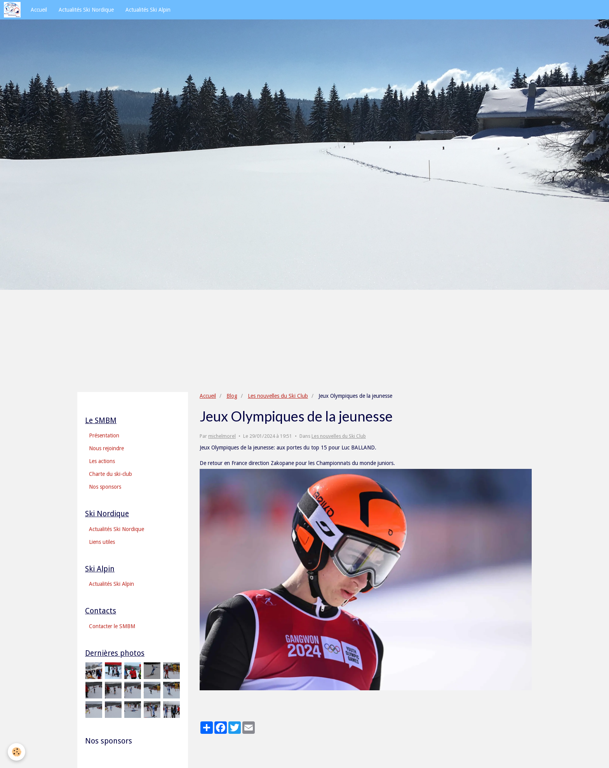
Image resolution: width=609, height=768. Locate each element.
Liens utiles (102, 542)
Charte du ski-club (110, 474)
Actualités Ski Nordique (86, 10)
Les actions (102, 461)
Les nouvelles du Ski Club (278, 396)
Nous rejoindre (106, 448)
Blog (231, 396)
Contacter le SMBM (112, 626)
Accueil (39, 10)
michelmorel (222, 436)
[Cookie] (16, 752)
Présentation (104, 435)
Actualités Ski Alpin (148, 10)
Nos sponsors (105, 487)
